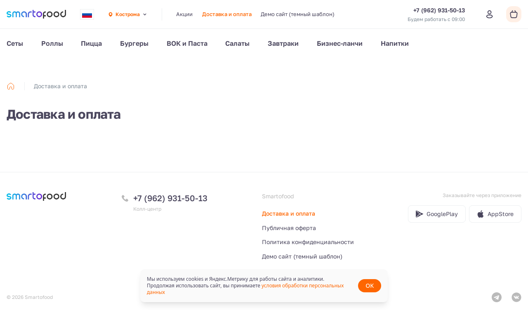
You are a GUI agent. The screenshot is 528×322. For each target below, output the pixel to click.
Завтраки (283, 43)
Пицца (91, 43)
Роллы (52, 43)
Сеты (15, 43)
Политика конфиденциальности (308, 241)
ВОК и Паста (187, 43)
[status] (264, 285)
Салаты (237, 43)
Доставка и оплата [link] (60, 85)
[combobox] (87, 14)
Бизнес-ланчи (340, 43)
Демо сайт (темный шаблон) (298, 14)
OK (369, 285)
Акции (184, 14)
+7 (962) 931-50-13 (170, 198)
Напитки (395, 43)
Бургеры (134, 43)
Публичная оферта (289, 227)
